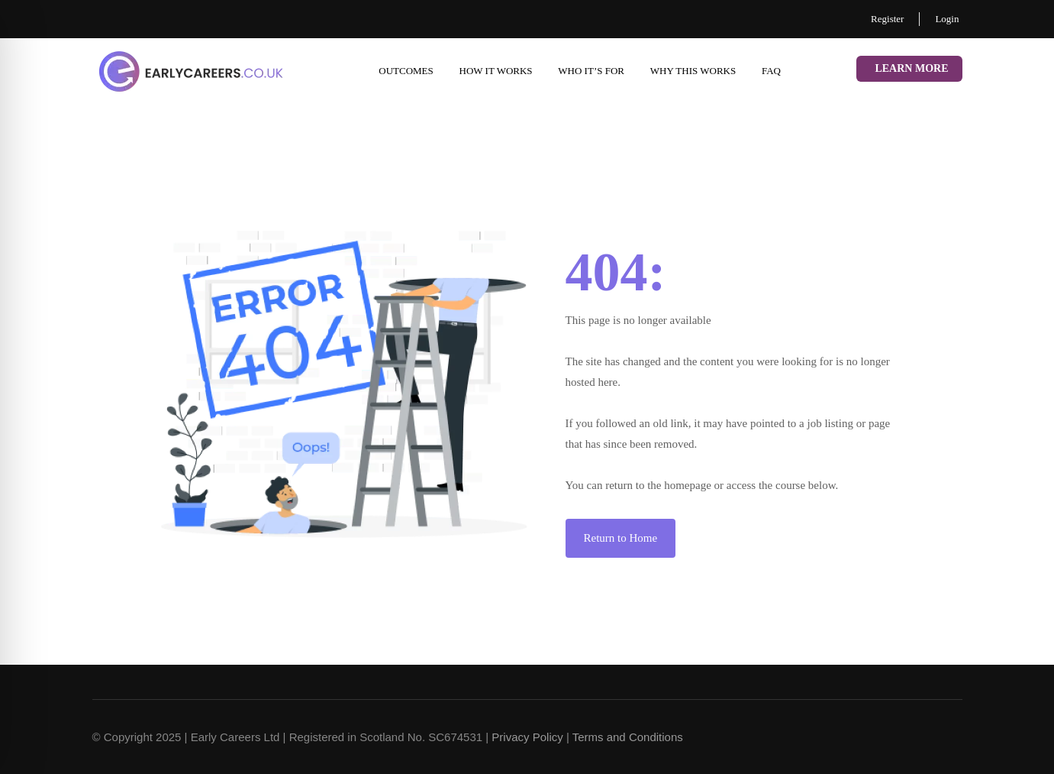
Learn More (911, 68)
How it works (496, 70)
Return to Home (621, 538)
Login (947, 18)
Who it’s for (591, 70)
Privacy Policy (527, 736)
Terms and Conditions (627, 736)
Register (887, 18)
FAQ (771, 70)
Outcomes (406, 70)
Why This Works (693, 70)
